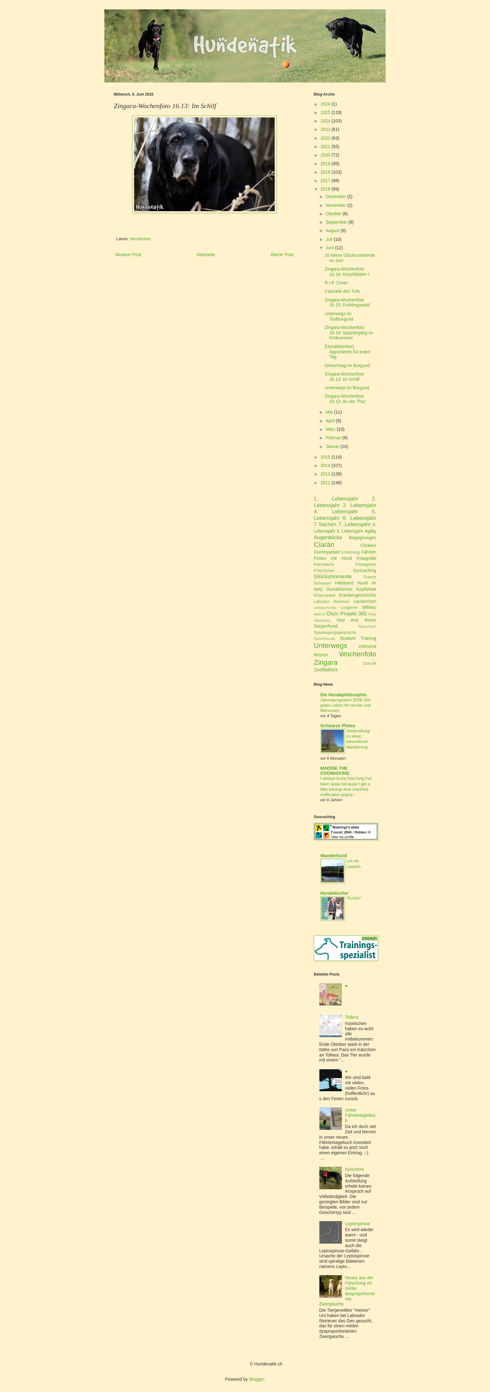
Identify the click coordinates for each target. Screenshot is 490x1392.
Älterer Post (282, 254)
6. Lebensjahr (359, 518)
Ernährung (350, 552)
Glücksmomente (333, 576)
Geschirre (354, 1169)
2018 (325, 172)
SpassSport (367, 626)
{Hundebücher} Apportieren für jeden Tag (347, 352)
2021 (325, 146)
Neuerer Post (128, 254)
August (332, 230)
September (336, 222)
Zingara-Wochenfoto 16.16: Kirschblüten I (347, 271)
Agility (370, 531)
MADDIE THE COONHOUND (334, 771)
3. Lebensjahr (359, 505)
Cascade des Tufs (342, 291)
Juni (330, 247)
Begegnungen (362, 537)
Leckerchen (365, 601)
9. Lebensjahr (350, 531)
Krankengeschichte (357, 595)
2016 (325, 188)
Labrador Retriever (332, 601)
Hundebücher (339, 589)
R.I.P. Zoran (336, 282)
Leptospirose (357, 1223)
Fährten (368, 551)
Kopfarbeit (366, 589)
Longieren (349, 607)
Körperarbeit (324, 595)
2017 (325, 180)
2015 (325, 457)
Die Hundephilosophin (343, 694)
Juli (329, 239)
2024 (325, 120)
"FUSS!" (354, 898)
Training (368, 638)
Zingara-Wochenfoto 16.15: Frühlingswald (347, 302)
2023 (325, 129)
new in (319, 614)
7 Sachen (325, 524)
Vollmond (367, 646)
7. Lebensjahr (354, 524)
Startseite (206, 254)
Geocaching (364, 570)
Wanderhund (333, 855)
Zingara (326, 662)
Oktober (333, 213)
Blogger (256, 1379)
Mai (329, 412)
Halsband (344, 582)
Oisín (333, 614)
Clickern (368, 545)
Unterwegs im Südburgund (339, 316)
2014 (325, 465)
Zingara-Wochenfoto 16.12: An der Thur (345, 399)
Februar (333, 437)
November (336, 205)
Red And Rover (356, 620)
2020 (325, 154)
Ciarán (324, 545)
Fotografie (366, 558)
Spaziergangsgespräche (335, 632)
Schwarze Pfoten (337, 725)
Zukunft (369, 663)
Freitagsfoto (366, 564)
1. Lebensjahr (336, 499)
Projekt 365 (353, 614)
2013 (325, 473)
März (330, 429)
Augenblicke (328, 537)
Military (369, 607)
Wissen (321, 654)
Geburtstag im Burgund (347, 365)
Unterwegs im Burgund (347, 387)
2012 (325, 482)
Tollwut (351, 1017)
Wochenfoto (140, 239)
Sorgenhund (326, 626)
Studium (348, 638)
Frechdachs (324, 564)
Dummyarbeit (327, 551)
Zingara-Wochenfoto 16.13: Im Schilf (344, 376)
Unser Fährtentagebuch (360, 1115)
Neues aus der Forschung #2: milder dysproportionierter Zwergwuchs (347, 1290)
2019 (325, 163)
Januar (332, 446)
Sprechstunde (324, 638)
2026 (325, 104)
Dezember (336, 196)
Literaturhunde (325, 607)
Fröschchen (324, 571)
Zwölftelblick (326, 669)
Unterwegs (330, 645)
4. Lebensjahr (336, 512)
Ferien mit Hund (333, 558)
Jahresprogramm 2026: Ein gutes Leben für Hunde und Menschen (345, 705)
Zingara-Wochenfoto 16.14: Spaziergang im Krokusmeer (349, 333)
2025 (325, 112)
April (330, 420)
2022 (325, 138)
